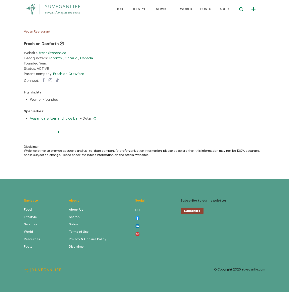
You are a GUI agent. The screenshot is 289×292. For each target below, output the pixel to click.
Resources (32, 239)
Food (28, 209)
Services (30, 224)
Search (74, 217)
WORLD (186, 9)
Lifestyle (30, 217)
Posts (28, 246)
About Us (76, 209)
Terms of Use (79, 232)
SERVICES (164, 9)
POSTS (205, 9)
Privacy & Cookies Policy (87, 239)
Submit (74, 224)
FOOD (118, 9)
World (28, 232)
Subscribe (192, 211)
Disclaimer (77, 246)
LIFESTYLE (139, 9)
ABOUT (225, 9)
